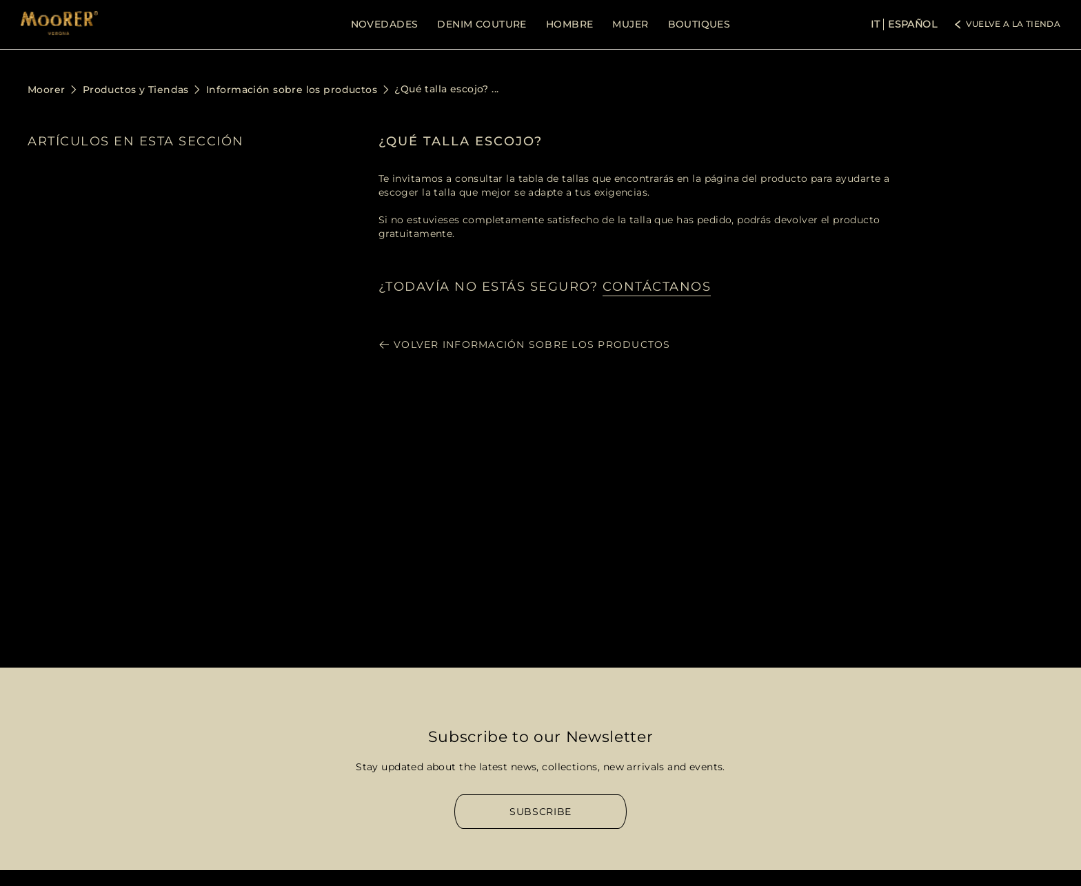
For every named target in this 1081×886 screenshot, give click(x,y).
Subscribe (540, 811)
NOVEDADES (384, 24)
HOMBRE (570, 24)
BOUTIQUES (699, 24)
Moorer (46, 89)
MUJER (630, 24)
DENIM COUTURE (481, 24)
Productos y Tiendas (136, 89)
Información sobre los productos (291, 89)
